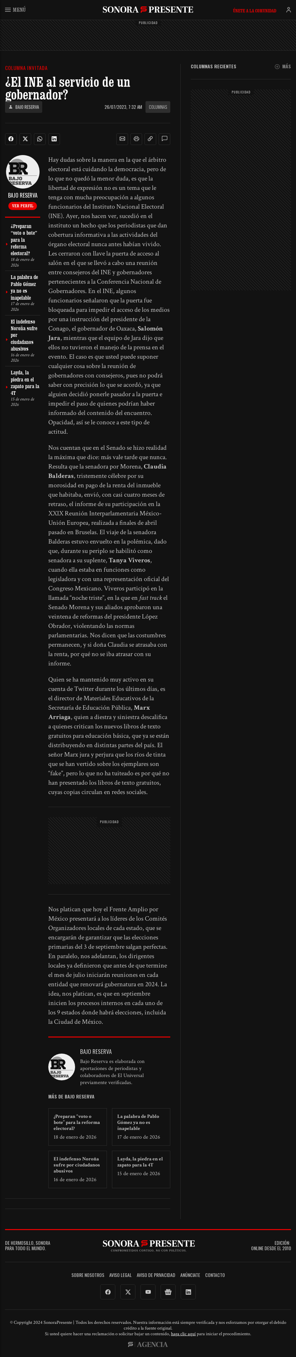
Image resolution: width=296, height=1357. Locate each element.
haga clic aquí (183, 1334)
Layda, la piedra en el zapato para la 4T (140, 1162)
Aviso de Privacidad (156, 1275)
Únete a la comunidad (254, 11)
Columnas (158, 106)
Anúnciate (190, 1275)
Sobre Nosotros (87, 1275)
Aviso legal (120, 1275)
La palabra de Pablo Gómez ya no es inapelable (138, 1122)
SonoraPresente (148, 9)
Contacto (215, 1275)
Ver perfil (22, 205)
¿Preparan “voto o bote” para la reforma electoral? (77, 1122)
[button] (122, 139)
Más (283, 66)
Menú (15, 9)
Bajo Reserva (23, 107)
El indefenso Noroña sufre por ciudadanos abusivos (77, 1165)
